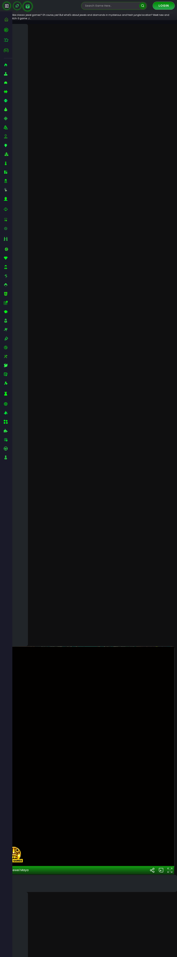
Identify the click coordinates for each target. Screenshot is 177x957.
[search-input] (111, 6)
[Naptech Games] (17, 5)
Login (164, 5)
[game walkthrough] (27, 6)
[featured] (8, 40)
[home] (8, 19)
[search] (142, 5)
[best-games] (8, 30)
